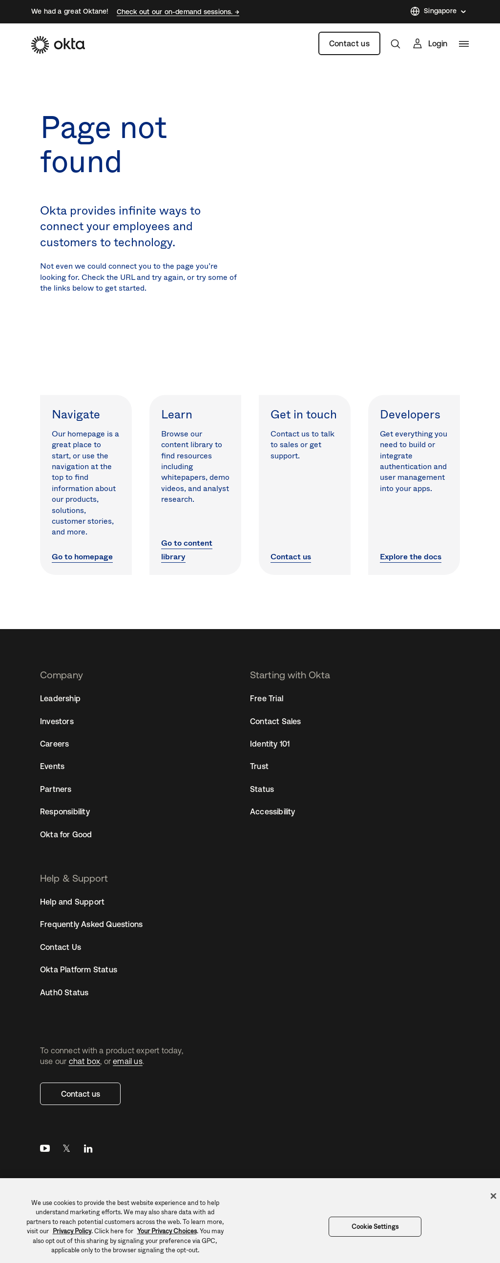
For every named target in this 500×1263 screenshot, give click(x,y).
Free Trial (266, 698)
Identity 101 (270, 743)
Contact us (349, 43)
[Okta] (58, 45)
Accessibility (272, 811)
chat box (85, 1061)
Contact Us (60, 947)
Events (52, 766)
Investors (57, 721)
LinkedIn (88, 1150)
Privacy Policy (72, 1231)
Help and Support (72, 901)
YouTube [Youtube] (45, 1150)
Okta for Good (66, 834)
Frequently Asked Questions (91, 924)
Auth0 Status (64, 992)
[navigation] (464, 44)
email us (128, 1061)
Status (262, 789)
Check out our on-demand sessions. (176, 12)
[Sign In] (429, 43)
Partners (56, 789)
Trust (259, 766)
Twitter (66, 1150)
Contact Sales (275, 721)
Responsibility (65, 811)
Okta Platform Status (78, 969)
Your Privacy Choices (167, 1231)
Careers (54, 743)
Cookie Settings (375, 1226)
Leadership (60, 698)
